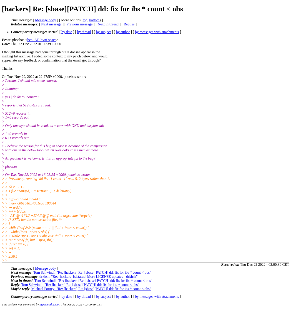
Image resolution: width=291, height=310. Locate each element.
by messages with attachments (157, 32)
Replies (129, 24)
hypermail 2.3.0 (49, 304)
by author (123, 32)
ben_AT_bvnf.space (41, 40)
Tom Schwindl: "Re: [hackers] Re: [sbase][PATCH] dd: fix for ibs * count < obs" (92, 272)
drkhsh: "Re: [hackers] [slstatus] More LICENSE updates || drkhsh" (88, 276)
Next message (51, 24)
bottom (94, 20)
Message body (45, 20)
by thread (84, 32)
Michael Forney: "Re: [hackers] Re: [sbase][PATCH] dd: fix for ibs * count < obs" (91, 289)
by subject (103, 32)
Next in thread (108, 24)
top (85, 20)
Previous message (80, 24)
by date (66, 32)
